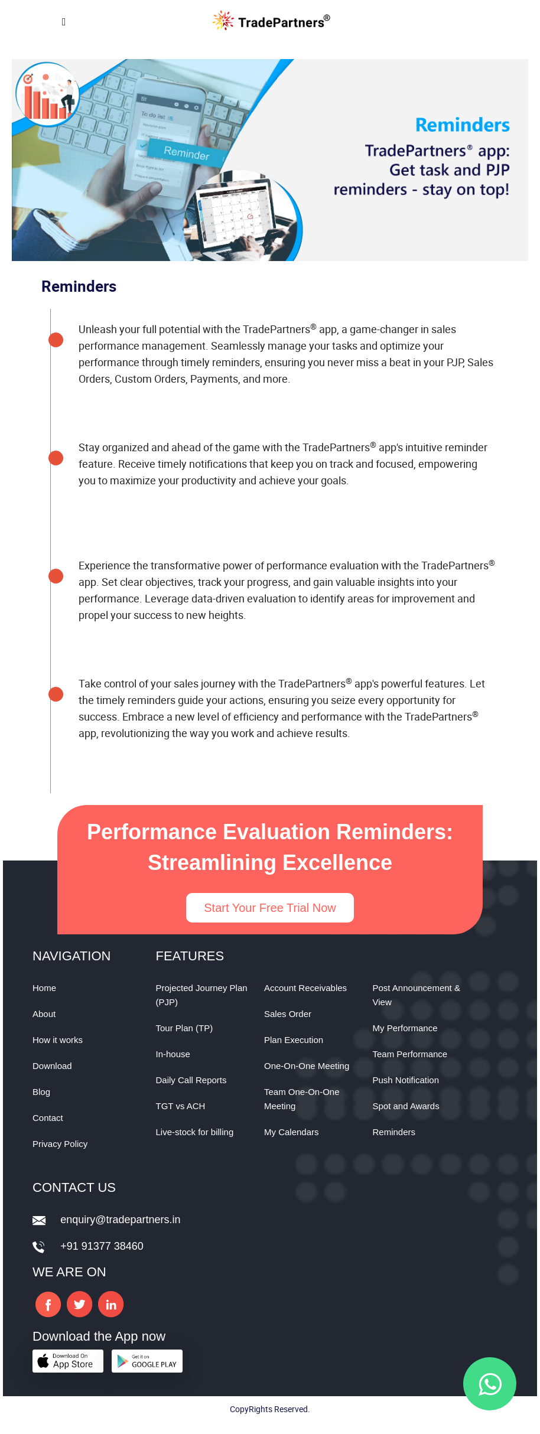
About (44, 1014)
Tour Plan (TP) (184, 1028)
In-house (173, 1054)
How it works (57, 1040)
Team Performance (410, 1054)
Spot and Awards (406, 1106)
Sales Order (287, 1014)
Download (52, 1066)
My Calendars (291, 1132)
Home (44, 988)
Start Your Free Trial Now (270, 907)
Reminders (394, 1132)
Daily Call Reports (191, 1080)
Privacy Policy (59, 1144)
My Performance (405, 1028)
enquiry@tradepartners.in (120, 1220)
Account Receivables (305, 988)
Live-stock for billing (195, 1132)
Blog (41, 1092)
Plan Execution (293, 1040)
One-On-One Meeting (306, 1066)
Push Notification (406, 1080)
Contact (47, 1118)
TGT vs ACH (181, 1106)
